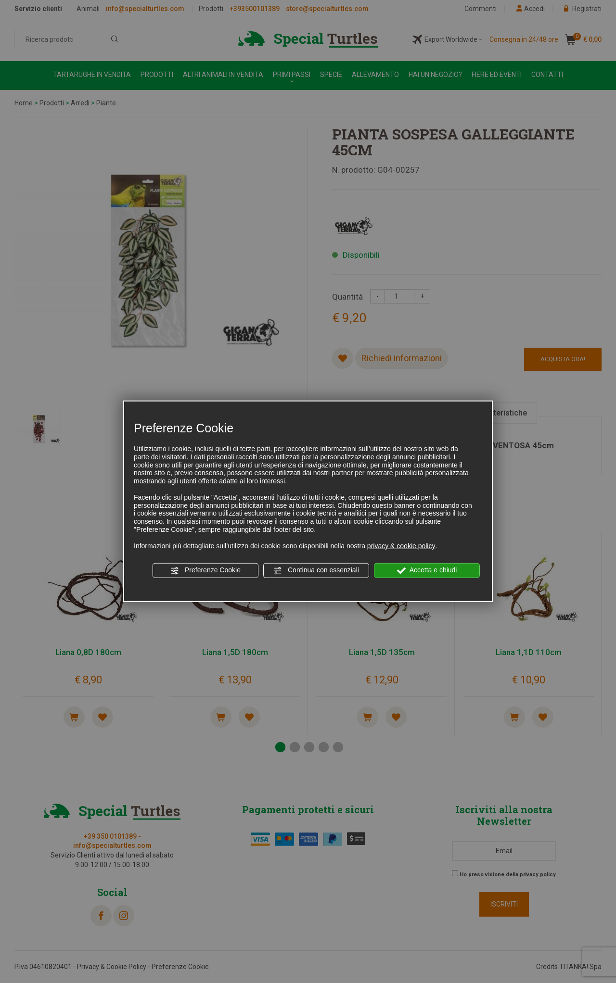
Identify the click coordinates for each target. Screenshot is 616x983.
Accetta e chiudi (427, 570)
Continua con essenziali (316, 570)
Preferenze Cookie (205, 570)
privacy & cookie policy (401, 545)
